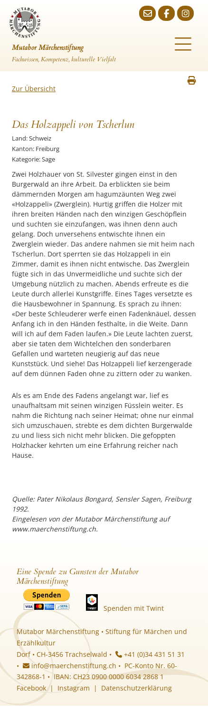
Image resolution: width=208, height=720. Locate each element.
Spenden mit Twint (134, 608)
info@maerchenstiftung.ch (69, 665)
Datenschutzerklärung (136, 687)
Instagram (73, 687)
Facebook (31, 687)
